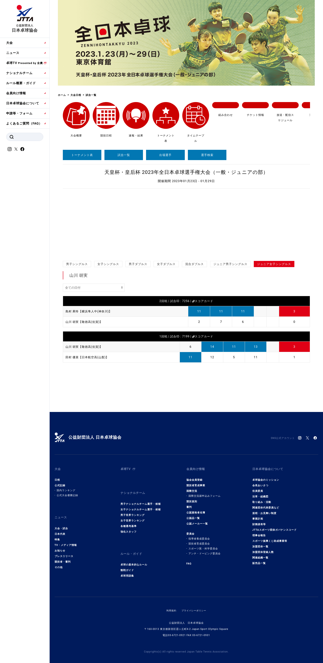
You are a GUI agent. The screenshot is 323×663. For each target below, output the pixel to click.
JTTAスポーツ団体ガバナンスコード (274, 527)
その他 (59, 562)
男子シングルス (77, 264)
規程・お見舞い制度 (264, 510)
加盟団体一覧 (260, 544)
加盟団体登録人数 (263, 549)
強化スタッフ (129, 527)
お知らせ (60, 545)
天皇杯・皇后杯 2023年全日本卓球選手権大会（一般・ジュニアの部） (186, 172)
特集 (57, 534)
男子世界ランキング (133, 510)
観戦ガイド (127, 563)
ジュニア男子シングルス (230, 264)
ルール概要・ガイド (21, 83)
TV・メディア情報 (66, 540)
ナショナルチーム (19, 73)
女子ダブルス (166, 264)
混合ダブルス (194, 264)
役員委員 (257, 488)
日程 (57, 477)
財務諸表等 (259, 522)
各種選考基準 (129, 521)
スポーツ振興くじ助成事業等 (269, 538)
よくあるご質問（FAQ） (24, 123)
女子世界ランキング (133, 515)
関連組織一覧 (260, 555)
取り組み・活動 (261, 499)
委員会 (190, 531)
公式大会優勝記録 (67, 493)
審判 (189, 504)
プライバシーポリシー (194, 603)
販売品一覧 (259, 560)
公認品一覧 (193, 515)
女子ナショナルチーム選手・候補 (141, 504)
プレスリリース (64, 551)
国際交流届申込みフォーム (204, 493)
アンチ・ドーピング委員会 (204, 551)
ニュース (12, 53)
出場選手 (165, 155)
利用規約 (170, 603)
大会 (9, 43)
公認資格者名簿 (195, 510)
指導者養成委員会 (199, 536)
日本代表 (60, 529)
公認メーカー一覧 (197, 521)
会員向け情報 (16, 93)
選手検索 (207, 155)
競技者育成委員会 (199, 541)
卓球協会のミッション (265, 477)
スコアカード (202, 301)
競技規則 (191, 499)
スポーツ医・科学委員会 (203, 546)
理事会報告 (259, 533)
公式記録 (60, 483)
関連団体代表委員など (265, 505)
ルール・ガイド (132, 548)
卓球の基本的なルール (134, 557)
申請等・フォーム (19, 113)
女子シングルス (108, 264)
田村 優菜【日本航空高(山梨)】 (89, 357)
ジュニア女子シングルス (274, 264)
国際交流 (191, 488)
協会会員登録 (194, 477)
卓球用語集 (127, 568)
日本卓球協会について (22, 103)
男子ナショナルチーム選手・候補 (141, 499)
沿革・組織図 (260, 494)
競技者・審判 (63, 557)
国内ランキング (66, 488)
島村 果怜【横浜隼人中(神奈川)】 (90, 311)
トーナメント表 (82, 155)
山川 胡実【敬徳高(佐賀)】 (85, 322)
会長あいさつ (260, 483)
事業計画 (257, 516)
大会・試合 (61, 523)
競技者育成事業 (195, 483)
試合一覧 (124, 155)
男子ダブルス (138, 264)
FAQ (189, 561)
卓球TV (24, 63)
